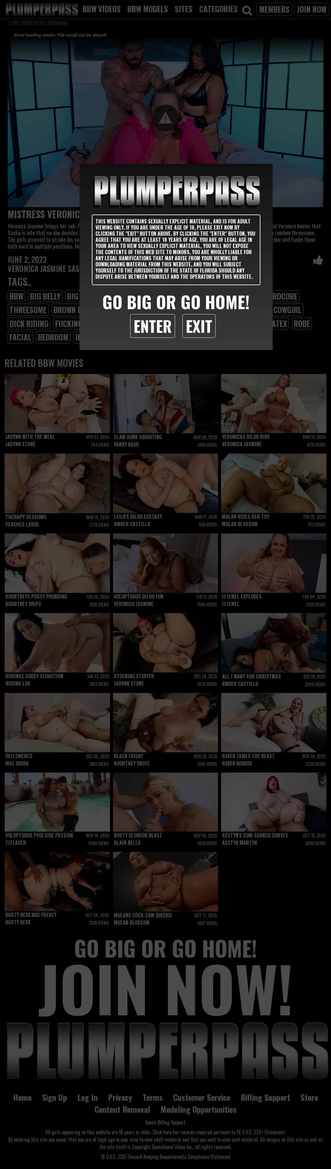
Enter (153, 325)
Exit (199, 325)
